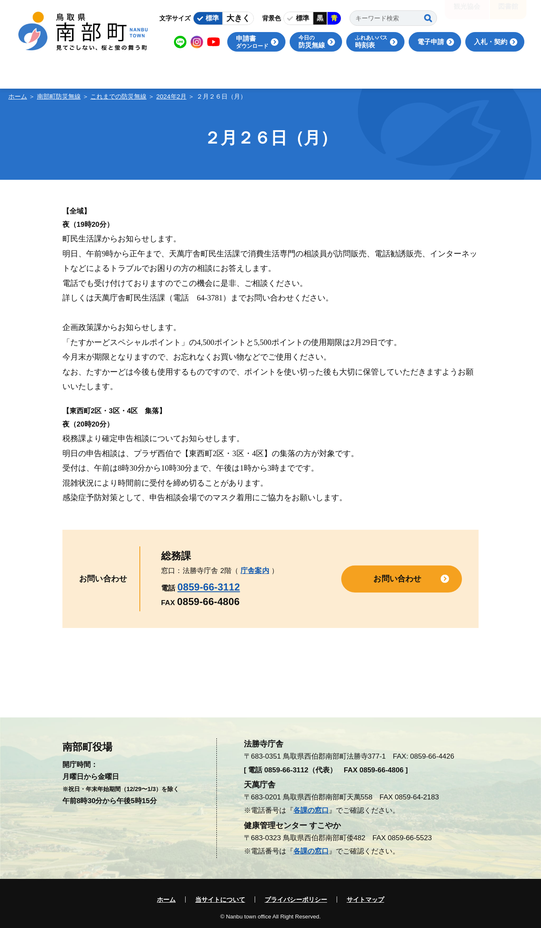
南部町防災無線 (59, 96)
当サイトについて (220, 899)
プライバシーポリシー (296, 899)
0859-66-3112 (208, 587)
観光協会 (467, 12)
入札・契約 (490, 41)
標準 (212, 18)
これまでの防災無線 (118, 96)
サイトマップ (365, 899)
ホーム (17, 96)
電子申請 (430, 41)
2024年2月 (171, 96)
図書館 (508, 12)
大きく (238, 18)
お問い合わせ (397, 578)
